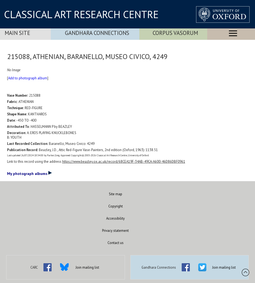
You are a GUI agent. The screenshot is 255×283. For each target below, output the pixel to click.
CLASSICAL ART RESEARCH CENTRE (81, 14)
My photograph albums (29, 173)
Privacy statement (115, 230)
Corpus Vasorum (175, 33)
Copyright (115, 206)
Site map (115, 194)
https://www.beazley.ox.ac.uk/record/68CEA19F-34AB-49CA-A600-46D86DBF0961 (123, 161)
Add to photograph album (27, 78)
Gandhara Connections (97, 33)
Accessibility (115, 218)
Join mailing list (87, 267)
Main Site (17, 33)
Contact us (116, 242)
